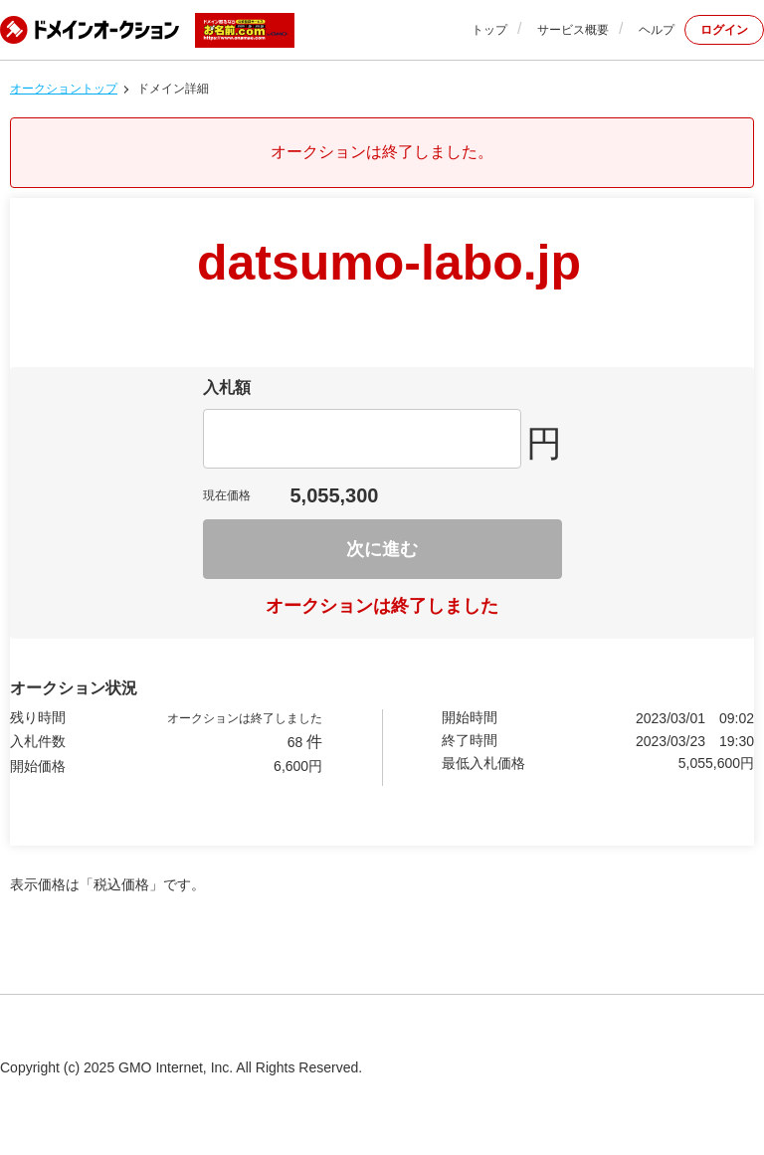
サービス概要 (573, 30)
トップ (489, 30)
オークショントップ (63, 89)
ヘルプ (656, 30)
